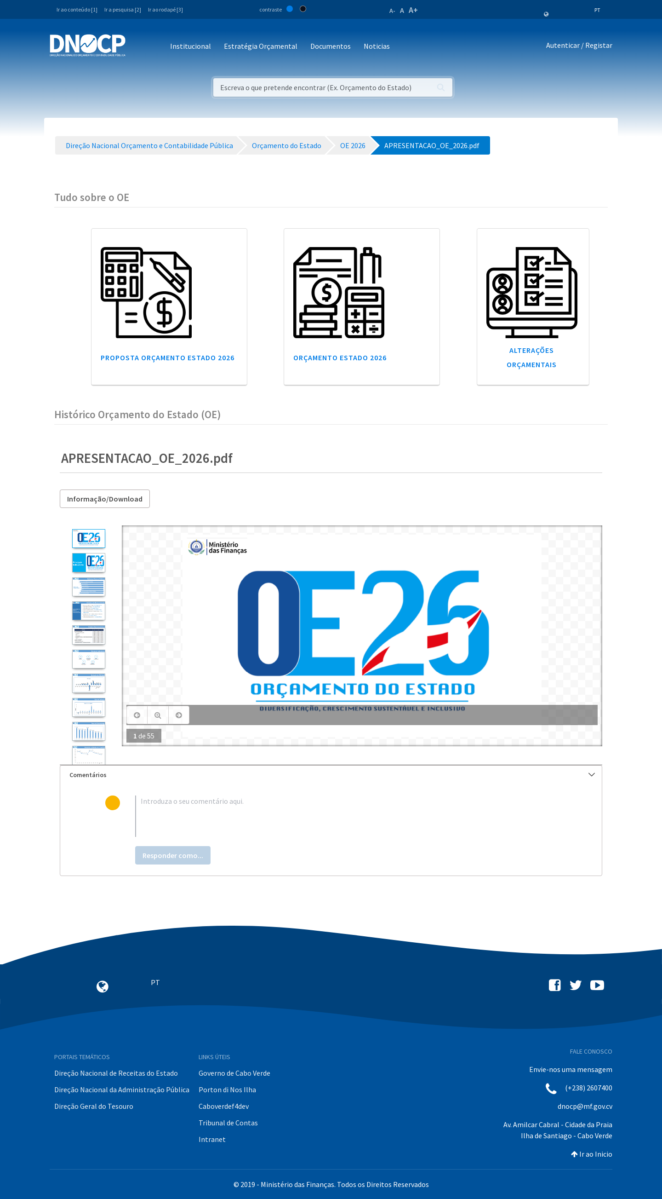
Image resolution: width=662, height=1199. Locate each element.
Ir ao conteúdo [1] (77, 9)
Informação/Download (105, 498)
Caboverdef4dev (224, 1106)
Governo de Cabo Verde (234, 1073)
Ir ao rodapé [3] (165, 9)
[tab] (331, 775)
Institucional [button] (190, 46)
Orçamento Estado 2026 (340, 357)
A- (392, 10)
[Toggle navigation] (138, 46)
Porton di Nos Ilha (227, 1089)
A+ (413, 10)
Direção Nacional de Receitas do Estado (116, 1073)
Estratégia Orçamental (260, 46)
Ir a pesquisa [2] (122, 9)
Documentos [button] (330, 46)
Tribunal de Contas (228, 1122)
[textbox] (346, 816)
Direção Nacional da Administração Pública (121, 1089)
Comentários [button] (332, 775)
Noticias (377, 46)
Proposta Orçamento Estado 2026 (167, 357)
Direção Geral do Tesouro (93, 1106)
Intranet (212, 1139)
